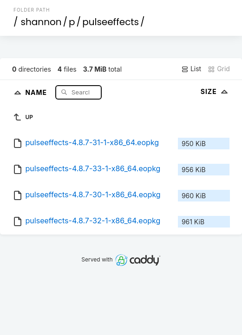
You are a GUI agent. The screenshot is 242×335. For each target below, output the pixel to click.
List (191, 69)
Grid (219, 69)
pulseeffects (110, 21)
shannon (41, 21)
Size (215, 91)
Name (37, 92)
